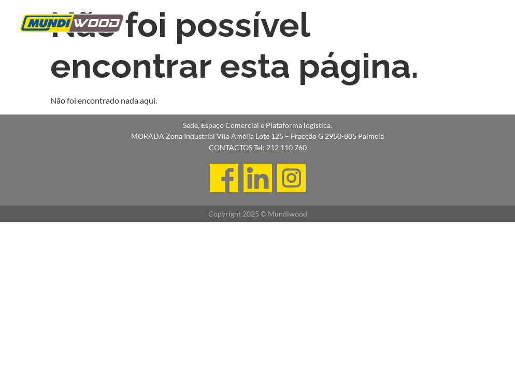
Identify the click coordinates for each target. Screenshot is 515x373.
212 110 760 (286, 147)
